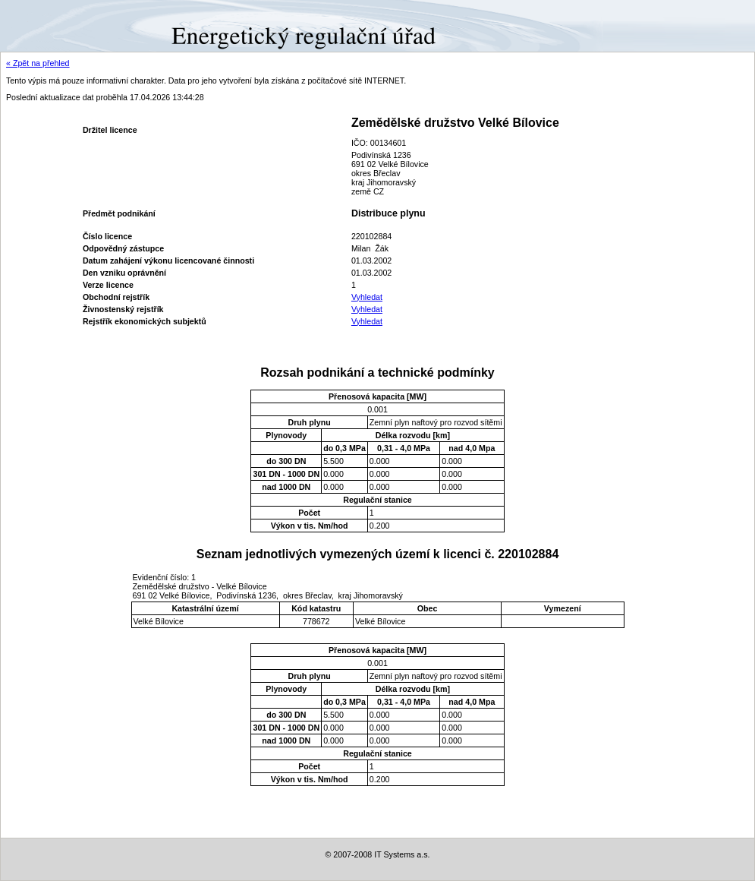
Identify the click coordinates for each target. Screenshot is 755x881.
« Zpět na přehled (38, 63)
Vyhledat (366, 297)
